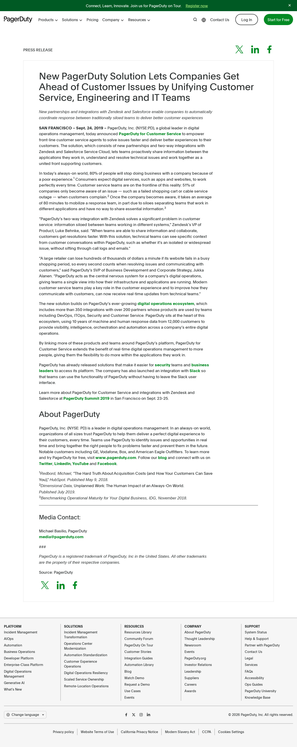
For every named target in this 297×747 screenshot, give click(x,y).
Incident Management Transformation (80, 634)
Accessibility (254, 677)
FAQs (249, 671)
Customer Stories (137, 651)
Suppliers (191, 677)
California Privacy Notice (139, 731)
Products (48, 19)
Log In (246, 19)
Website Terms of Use (97, 731)
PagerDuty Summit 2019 (86, 398)
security (162, 364)
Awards (190, 690)
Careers (190, 684)
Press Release (38, 49)
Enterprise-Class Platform (23, 664)
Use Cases (132, 690)
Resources (139, 19)
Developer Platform (19, 658)
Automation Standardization (85, 654)
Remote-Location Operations (86, 686)
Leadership (192, 671)
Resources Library (138, 632)
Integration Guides (138, 658)
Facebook (107, 463)
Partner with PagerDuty (262, 645)
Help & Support (257, 638)
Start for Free (278, 19)
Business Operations (19, 651)
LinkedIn (62, 463)
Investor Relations (198, 664)
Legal (249, 658)
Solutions (72, 19)
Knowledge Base (257, 697)
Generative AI (14, 682)
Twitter (45, 463)
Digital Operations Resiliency (86, 672)
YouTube (80, 463)
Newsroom (192, 645)
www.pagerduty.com (115, 457)
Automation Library (139, 664)
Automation (13, 645)
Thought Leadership (199, 638)
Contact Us (219, 19)
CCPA (206, 731)
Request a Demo (137, 684)
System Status (256, 632)
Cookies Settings (231, 731)
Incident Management (20, 632)
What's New (13, 689)
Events (129, 697)
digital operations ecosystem (166, 303)
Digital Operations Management (18, 673)
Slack (195, 370)
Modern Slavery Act (180, 731)
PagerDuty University (260, 690)
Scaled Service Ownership (84, 679)
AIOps (8, 638)
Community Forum (138, 638)
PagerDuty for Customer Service (150, 133)
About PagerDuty (197, 632)
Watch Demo (134, 677)
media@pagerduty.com (61, 536)
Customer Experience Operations (80, 663)
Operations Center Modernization (78, 646)
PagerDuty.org (195, 658)
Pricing (92, 19)
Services (251, 664)
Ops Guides (254, 684)
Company (113, 19)
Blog (128, 671)
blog (162, 457)
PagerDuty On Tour (138, 645)
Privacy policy (63, 731)
